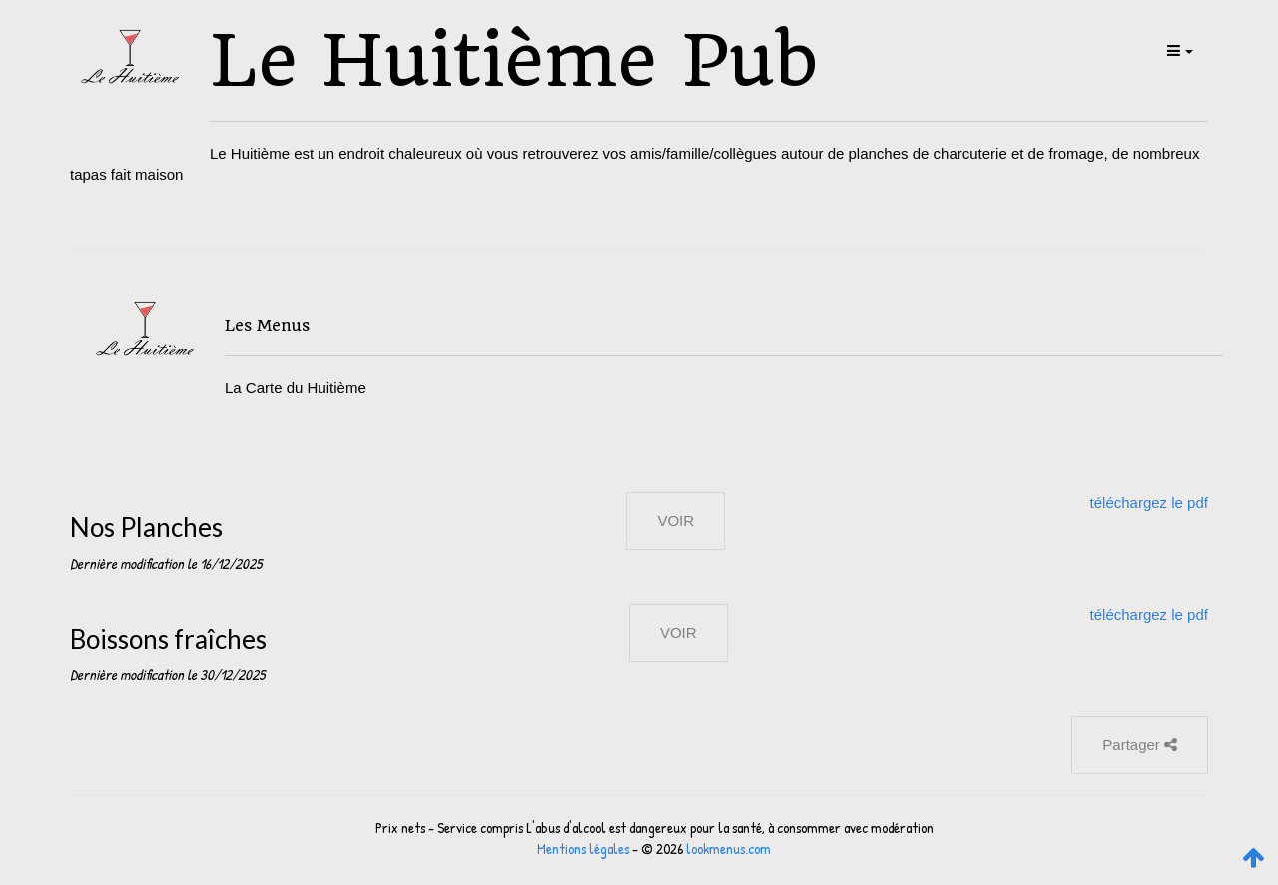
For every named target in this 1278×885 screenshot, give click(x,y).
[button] (1178, 50)
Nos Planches (146, 527)
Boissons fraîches (168, 639)
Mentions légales (583, 848)
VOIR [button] (675, 520)
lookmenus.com (728, 848)
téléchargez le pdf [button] (1149, 502)
